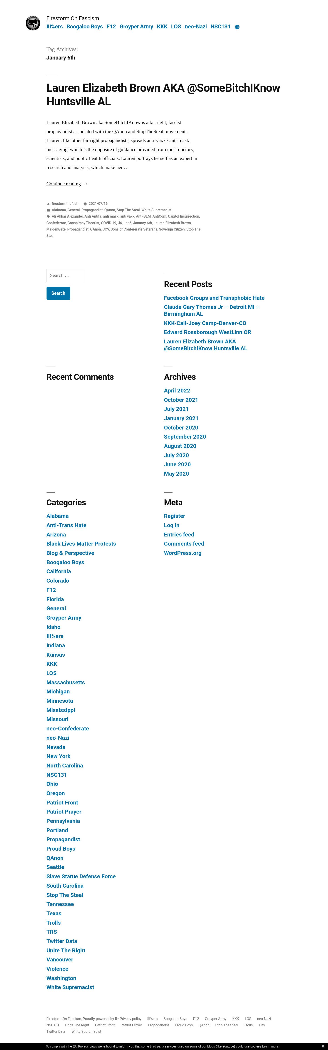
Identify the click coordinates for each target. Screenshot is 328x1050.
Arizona (56, 534)
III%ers (55, 26)
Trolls (54, 922)
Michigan (58, 691)
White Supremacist (156, 210)
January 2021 (181, 418)
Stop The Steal (128, 210)
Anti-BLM (143, 216)
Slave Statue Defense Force (81, 876)
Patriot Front (62, 802)
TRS (52, 931)
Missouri (58, 719)
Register (174, 516)
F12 (111, 26)
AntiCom (159, 216)
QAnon (109, 210)
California (59, 571)
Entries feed (179, 534)
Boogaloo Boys (85, 26)
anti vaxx (127, 216)
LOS (176, 26)
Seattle (55, 867)
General (74, 210)
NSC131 (220, 26)
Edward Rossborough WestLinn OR (207, 332)
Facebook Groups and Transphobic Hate (214, 298)
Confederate (56, 223)
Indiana (56, 645)
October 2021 (181, 400)
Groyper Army (136, 26)
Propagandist (92, 210)
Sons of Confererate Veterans (134, 229)
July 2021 (176, 409)
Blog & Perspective (70, 553)
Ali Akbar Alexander (67, 216)
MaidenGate (56, 229)
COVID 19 (108, 223)
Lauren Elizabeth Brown (172, 223)
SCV (106, 229)
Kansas (56, 654)
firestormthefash (65, 203)
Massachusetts (66, 682)
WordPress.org (183, 553)
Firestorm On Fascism (73, 18)
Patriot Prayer (64, 811)
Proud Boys (61, 848)
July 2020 (176, 455)
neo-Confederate (68, 728)
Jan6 (127, 223)
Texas (54, 913)
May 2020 (176, 473)
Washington (61, 978)
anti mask (110, 216)
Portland (57, 830)
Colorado (58, 580)
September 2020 (185, 436)
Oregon (56, 793)
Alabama (59, 210)
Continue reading (68, 184)
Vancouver (60, 959)
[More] (237, 27)
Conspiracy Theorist (83, 223)
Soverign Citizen (172, 229)
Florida (55, 599)
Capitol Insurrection (183, 216)
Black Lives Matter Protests (81, 543)
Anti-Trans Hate (66, 525)
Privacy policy (130, 1019)
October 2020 (181, 427)
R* (117, 1019)
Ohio (52, 784)
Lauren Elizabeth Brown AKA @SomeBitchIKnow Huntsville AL (205, 345)
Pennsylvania (63, 821)
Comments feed (184, 543)
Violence (58, 969)
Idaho (54, 627)
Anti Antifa (92, 216)
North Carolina (65, 765)
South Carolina (65, 885)
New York (59, 756)
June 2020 (177, 464)
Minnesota (60, 701)
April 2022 (177, 390)
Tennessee (60, 904)
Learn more (270, 1046)
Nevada (56, 747)
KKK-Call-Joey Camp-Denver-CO (205, 323)
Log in (172, 525)
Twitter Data (62, 941)
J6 (120, 223)
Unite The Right (66, 950)
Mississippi (61, 710)
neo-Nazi (196, 26)
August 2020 (180, 446)
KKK (162, 26)
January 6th (142, 223)
